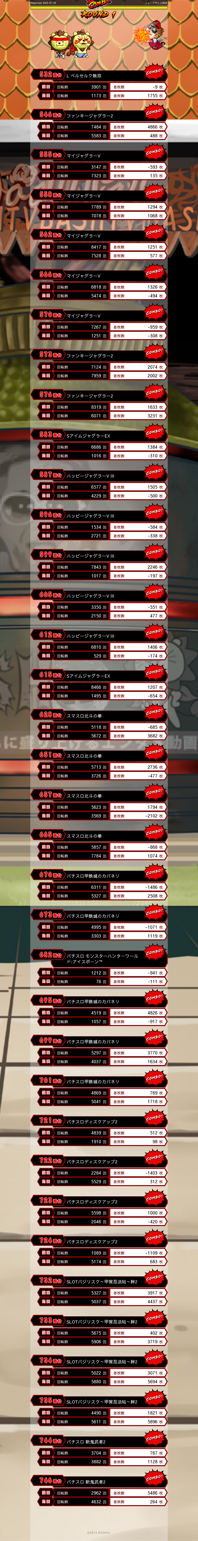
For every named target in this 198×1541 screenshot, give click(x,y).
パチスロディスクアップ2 (92, 1126)
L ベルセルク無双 (84, 80)
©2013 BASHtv (99, 1537)
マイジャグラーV (84, 160)
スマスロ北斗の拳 (84, 720)
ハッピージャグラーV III (90, 480)
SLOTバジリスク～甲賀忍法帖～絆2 (102, 1286)
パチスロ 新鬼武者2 (86, 1446)
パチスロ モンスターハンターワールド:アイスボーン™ (102, 963)
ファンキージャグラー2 (90, 120)
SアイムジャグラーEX (88, 440)
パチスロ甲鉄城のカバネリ (93, 880)
